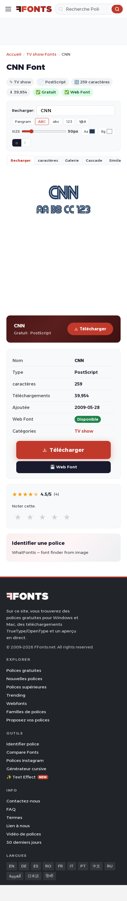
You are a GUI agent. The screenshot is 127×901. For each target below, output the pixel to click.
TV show (84, 431)
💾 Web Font (63, 466)
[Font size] (44, 131)
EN (11, 866)
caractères (48, 160)
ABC (42, 121)
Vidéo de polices (23, 834)
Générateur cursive (26, 768)
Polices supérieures (26, 686)
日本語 (33, 876)
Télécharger (90, 328)
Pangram (23, 121)
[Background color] (109, 131)
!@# (82, 121)
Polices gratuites (23, 670)
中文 (96, 866)
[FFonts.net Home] (34, 9)
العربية (15, 876)
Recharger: (23, 110)
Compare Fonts (22, 752)
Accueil (13, 54)
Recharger (21, 160)
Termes (14, 817)
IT (71, 866)
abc (56, 121)
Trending (15, 695)
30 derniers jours (24, 842)
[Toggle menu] (8, 9)
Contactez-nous (23, 800)
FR (60, 866)
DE (24, 866)
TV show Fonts (41, 54)
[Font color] (92, 131)
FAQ (10, 809)
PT (83, 866)
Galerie (72, 160)
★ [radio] (17, 517)
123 (69, 121)
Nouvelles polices (24, 678)
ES (36, 866)
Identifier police (22, 743)
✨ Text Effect (27, 777)
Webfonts (16, 703)
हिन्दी (49, 876)
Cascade (94, 160)
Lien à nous (18, 825)
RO (48, 866)
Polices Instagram (25, 760)
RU (110, 866)
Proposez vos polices (28, 720)
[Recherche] (89, 9)
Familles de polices (26, 711)
